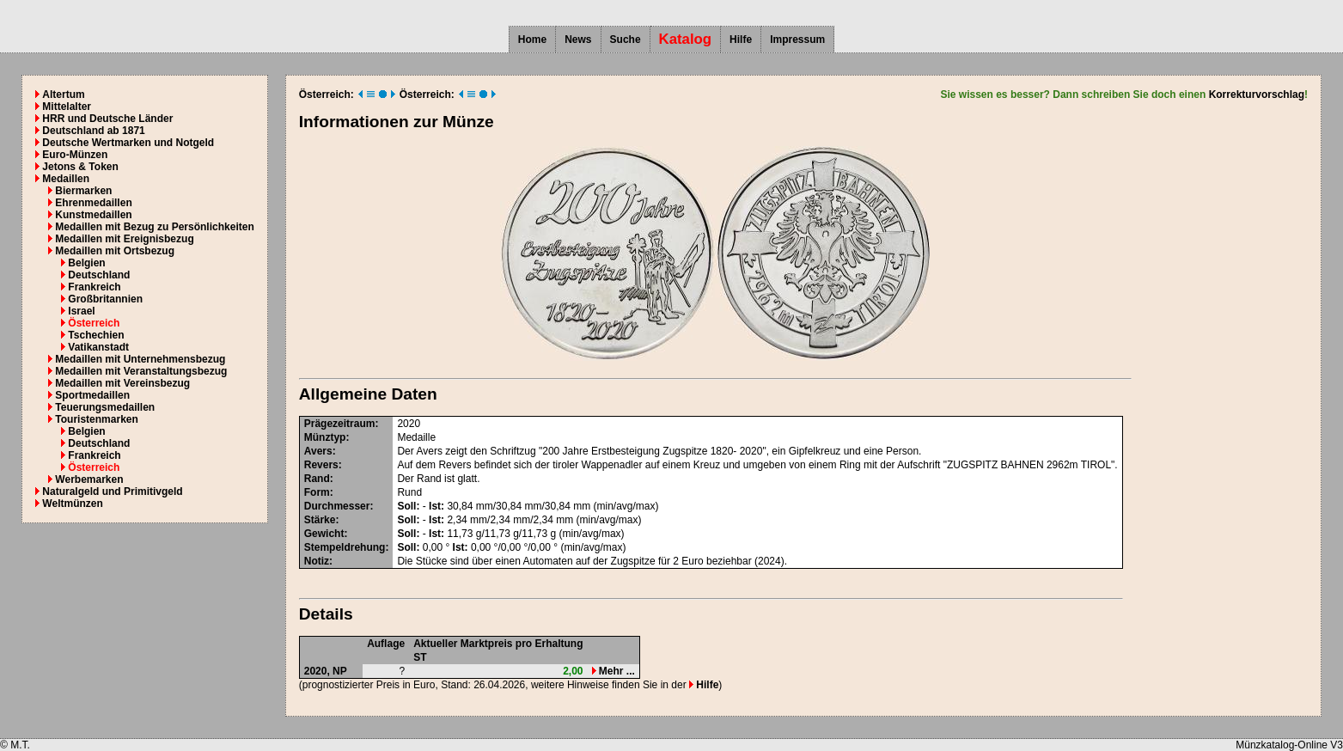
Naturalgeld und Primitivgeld (112, 491)
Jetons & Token (80, 167)
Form (317, 492)
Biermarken (83, 191)
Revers (321, 465)
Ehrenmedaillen (93, 203)
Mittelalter (66, 107)
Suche (625, 40)
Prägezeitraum (339, 424)
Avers (318, 451)
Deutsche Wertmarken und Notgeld (128, 143)
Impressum (797, 40)
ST (419, 657)
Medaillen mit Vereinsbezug (122, 383)
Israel (81, 311)
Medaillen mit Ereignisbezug (124, 239)
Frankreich (94, 287)
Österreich (93, 323)
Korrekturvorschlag (1256, 95)
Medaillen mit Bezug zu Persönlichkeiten (154, 227)
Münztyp (325, 437)
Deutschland (99, 275)
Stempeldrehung (345, 547)
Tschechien (96, 335)
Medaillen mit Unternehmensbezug (140, 359)
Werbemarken (89, 479)
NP (340, 671)
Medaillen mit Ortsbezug (114, 251)
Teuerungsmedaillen (105, 407)
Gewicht (324, 534)
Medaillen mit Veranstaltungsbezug (141, 371)
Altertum (63, 95)
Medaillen (65, 179)
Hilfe (740, 40)
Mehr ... (613, 671)
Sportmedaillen (92, 395)
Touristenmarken (96, 419)
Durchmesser (337, 506)
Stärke (320, 520)
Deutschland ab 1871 (93, 131)
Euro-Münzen (74, 155)
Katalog (685, 39)
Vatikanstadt (98, 347)
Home (532, 40)
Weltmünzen (72, 504)
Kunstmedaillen (93, 215)
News (578, 40)
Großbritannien (105, 299)
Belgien (86, 263)
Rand (317, 479)
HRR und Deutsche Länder (107, 119)
